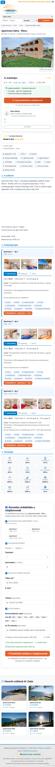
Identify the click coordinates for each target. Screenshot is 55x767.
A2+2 (23, 83)
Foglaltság (22, 274)
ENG (8, 617)
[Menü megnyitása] (3, 2)
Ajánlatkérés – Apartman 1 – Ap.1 (18, 313)
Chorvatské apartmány (42, 763)
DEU (20, 617)
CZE (14, 617)
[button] (27, 138)
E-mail (8, 588)
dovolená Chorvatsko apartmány (41, 758)
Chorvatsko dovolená (17, 761)
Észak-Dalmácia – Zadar (9, 25)
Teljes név (10, 578)
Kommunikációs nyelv (18, 613)
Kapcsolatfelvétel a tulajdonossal (27, 100)
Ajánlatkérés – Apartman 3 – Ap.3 (18, 445)
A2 (16, 83)
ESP (32, 617)
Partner (15, 763)
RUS (45, 617)
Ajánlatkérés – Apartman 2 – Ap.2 (18, 383)
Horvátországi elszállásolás (23, 758)
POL (14, 621)
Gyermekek (14, 562)
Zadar (21, 25)
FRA (38, 617)
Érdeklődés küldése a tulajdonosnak (27, 653)
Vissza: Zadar (7, 146)
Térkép (27, 127)
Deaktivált (9, 763)
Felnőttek (9, 552)
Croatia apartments (30, 761)
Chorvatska (40, 761)
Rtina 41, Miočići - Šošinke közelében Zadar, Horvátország (23, 34)
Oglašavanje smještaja (30, 754)
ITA (26, 617)
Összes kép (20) (47, 69)
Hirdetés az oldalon (44, 748)
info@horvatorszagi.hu (29, 751)
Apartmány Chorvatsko (28, 763)
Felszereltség (10, 274)
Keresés (45, 20)
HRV (8, 621)
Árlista (33, 274)
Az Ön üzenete (15, 626)
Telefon (12, 598)
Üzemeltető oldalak (8, 758)
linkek (19, 763)
